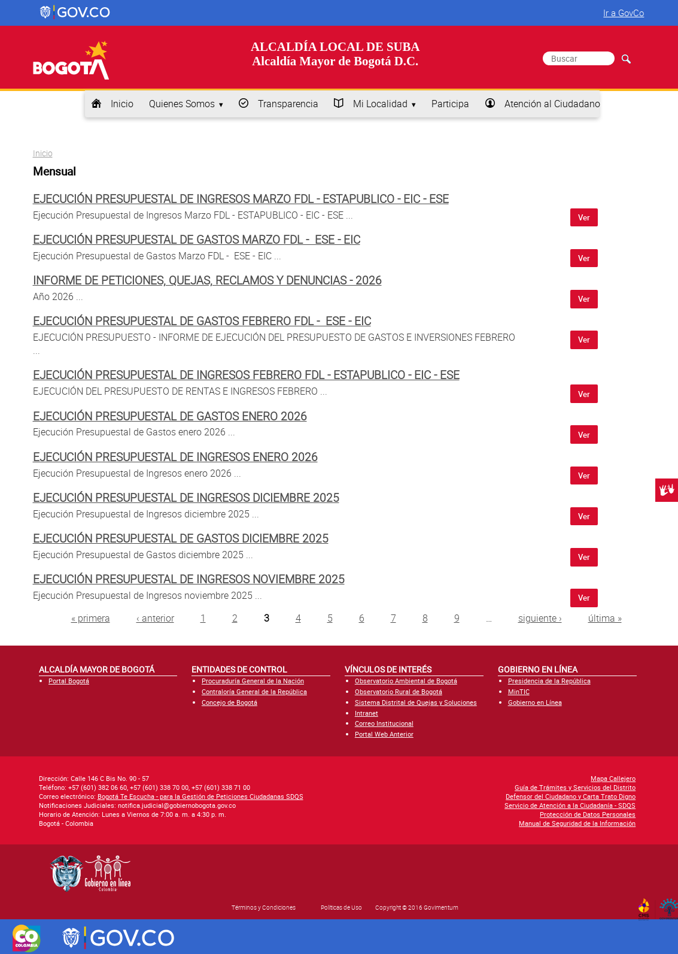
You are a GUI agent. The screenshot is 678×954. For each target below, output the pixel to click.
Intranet (366, 712)
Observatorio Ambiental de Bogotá (406, 680)
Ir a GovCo (623, 13)
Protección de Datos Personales (588, 814)
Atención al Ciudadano (552, 103)
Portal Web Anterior (384, 733)
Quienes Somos (182, 103)
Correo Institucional (384, 723)
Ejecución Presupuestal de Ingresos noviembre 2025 (189, 579)
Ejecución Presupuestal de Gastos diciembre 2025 (181, 538)
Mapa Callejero (613, 778)
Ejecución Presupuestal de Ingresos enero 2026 (175, 457)
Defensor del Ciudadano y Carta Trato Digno (571, 796)
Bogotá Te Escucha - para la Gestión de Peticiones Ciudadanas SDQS (200, 796)
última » (605, 618)
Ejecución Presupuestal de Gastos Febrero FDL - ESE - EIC (202, 321)
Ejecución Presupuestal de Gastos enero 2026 (170, 416)
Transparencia (288, 103)
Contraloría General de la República (254, 691)
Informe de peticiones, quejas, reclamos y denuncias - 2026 (207, 280)
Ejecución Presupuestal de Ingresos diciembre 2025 (186, 497)
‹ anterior (155, 618)
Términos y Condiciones (264, 907)
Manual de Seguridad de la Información (577, 823)
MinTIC (519, 691)
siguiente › (540, 618)
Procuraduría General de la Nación (253, 680)
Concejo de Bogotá (229, 702)
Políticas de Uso (341, 907)
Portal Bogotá (68, 680)
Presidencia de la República (549, 680)
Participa (450, 103)
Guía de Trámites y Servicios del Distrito (575, 787)
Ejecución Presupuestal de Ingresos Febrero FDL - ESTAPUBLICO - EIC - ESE (246, 375)
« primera (90, 618)
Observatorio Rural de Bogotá (398, 691)
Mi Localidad (380, 103)
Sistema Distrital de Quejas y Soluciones (416, 702)
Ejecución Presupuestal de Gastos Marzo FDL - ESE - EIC (196, 239)
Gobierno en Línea (535, 702)
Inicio (122, 103)
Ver (584, 217)
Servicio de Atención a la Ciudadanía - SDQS (570, 805)
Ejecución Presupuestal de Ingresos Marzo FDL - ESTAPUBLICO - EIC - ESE (241, 199)
